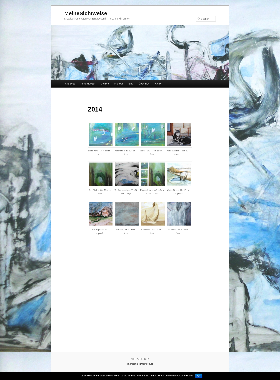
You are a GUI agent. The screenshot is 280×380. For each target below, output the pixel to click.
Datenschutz (146, 364)
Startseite (70, 83)
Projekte (118, 83)
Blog (131, 83)
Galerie (105, 83)
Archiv (158, 83)
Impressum (132, 364)
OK (198, 376)
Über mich (144, 83)
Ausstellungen (88, 83)
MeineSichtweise (85, 13)
